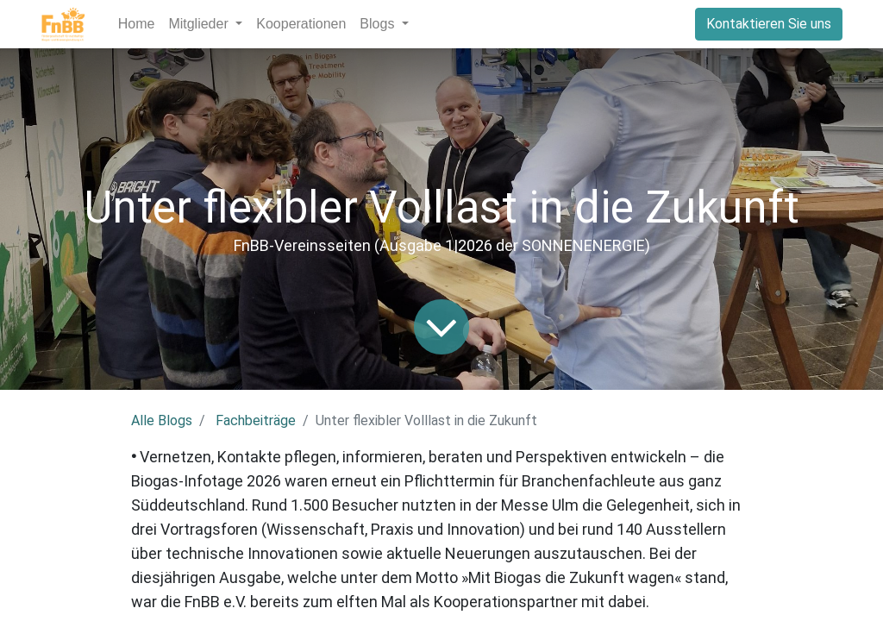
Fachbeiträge (256, 420)
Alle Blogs (161, 420)
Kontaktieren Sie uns (768, 24)
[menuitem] (136, 24)
